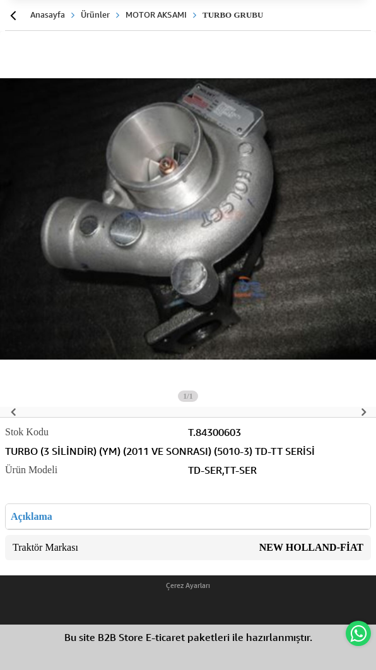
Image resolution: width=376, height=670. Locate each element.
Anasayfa (47, 14)
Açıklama (31, 516)
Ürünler (95, 14)
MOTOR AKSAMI (156, 14)
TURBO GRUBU (233, 15)
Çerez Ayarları (188, 585)
